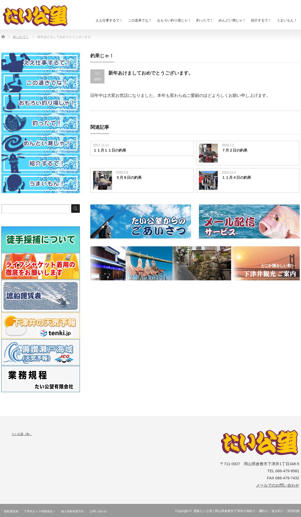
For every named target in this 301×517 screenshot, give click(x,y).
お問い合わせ (98, 511)
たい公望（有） (22, 434)
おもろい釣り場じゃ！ (174, 20)
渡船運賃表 (11, 511)
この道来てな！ (140, 20)
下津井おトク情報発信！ (39, 511)
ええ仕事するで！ (109, 20)
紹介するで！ (261, 20)
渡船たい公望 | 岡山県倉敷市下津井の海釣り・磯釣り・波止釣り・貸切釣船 (246, 511)
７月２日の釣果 (234, 150)
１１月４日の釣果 (236, 177)
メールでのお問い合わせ (277, 485)
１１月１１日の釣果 (109, 150)
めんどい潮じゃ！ (232, 20)
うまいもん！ (287, 20)
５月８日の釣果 (129, 177)
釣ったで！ (204, 20)
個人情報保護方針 (72, 511)
